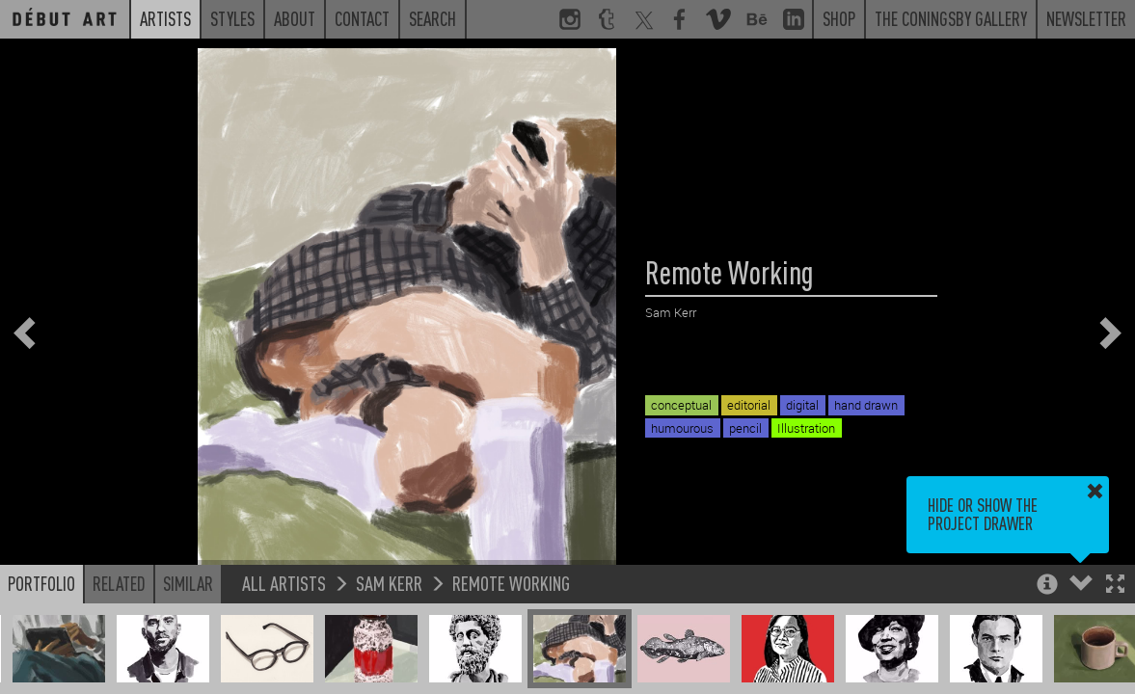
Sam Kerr (389, 583)
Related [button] (119, 583)
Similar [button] (188, 583)
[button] (1115, 586)
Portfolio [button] (41, 583)
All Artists (284, 583)
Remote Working (511, 583)
